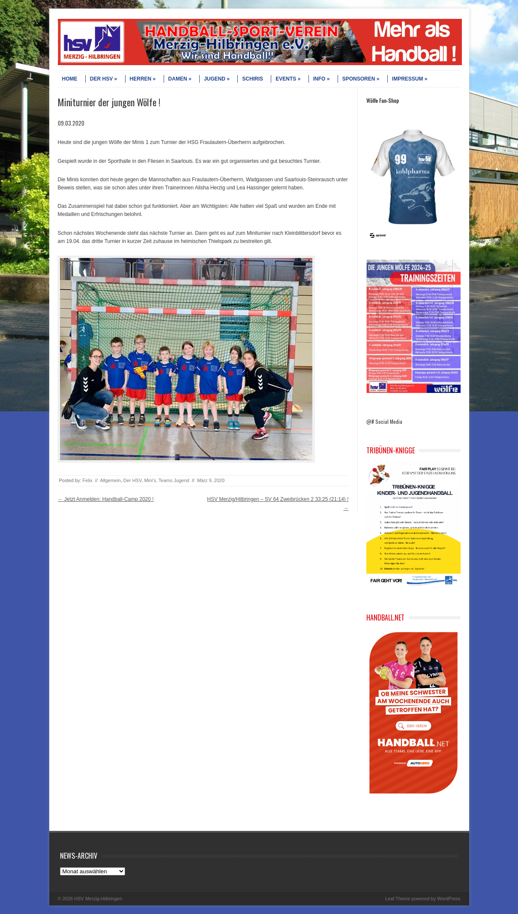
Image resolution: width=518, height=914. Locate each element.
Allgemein (110, 480)
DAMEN (180, 79)
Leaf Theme (397, 898)
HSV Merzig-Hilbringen (98, 898)
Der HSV (132, 480)
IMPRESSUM (410, 79)
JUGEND (217, 79)
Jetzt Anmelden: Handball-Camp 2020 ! (106, 499)
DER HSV (103, 79)
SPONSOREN (361, 79)
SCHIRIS (252, 79)
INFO (321, 79)
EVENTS (287, 79)
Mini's (150, 480)
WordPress (448, 898)
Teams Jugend (174, 480)
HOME (70, 79)
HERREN (143, 79)
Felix (88, 480)
